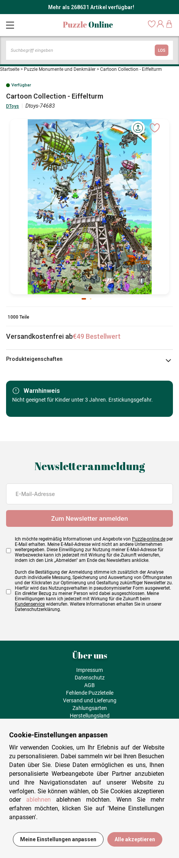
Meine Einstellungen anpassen (58, 839)
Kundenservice (30, 604)
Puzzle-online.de (148, 539)
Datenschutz (90, 678)
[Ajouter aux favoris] (155, 128)
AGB (89, 685)
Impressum (89, 670)
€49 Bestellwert (97, 336)
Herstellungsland (90, 716)
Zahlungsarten (89, 708)
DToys (12, 106)
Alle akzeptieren (135, 839)
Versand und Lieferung (89, 700)
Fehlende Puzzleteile (89, 693)
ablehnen (38, 799)
